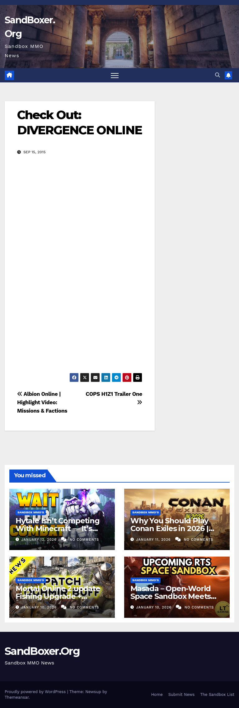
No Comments (84, 540)
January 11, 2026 (154, 540)
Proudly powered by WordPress (36, 691)
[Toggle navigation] (114, 75)
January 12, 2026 (39, 540)
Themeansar (17, 697)
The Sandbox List (217, 694)
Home (157, 694)
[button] (217, 75)
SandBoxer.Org (42, 651)
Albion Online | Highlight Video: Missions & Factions (42, 402)
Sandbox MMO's (30, 512)
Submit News (181, 694)
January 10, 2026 (39, 607)
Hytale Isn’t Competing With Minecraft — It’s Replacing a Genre (58, 528)
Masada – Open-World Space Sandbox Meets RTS (170, 596)
